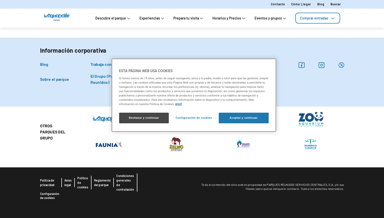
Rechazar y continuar (144, 118)
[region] (194, 95)
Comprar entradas (318, 18)
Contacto (278, 4)
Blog (320, 4)
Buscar (336, 4)
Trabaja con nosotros (109, 64)
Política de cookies (82, 182)
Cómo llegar (301, 4)
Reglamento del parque (102, 183)
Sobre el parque (54, 79)
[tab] (317, 18)
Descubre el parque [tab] (113, 18)
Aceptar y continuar (244, 118)
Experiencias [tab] (152, 18)
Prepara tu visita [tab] (188, 18)
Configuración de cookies (49, 196)
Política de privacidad (47, 183)
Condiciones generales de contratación (125, 182)
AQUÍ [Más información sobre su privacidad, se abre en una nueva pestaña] (178, 104)
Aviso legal (68, 183)
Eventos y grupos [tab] (270, 18)
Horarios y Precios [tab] (229, 18)
